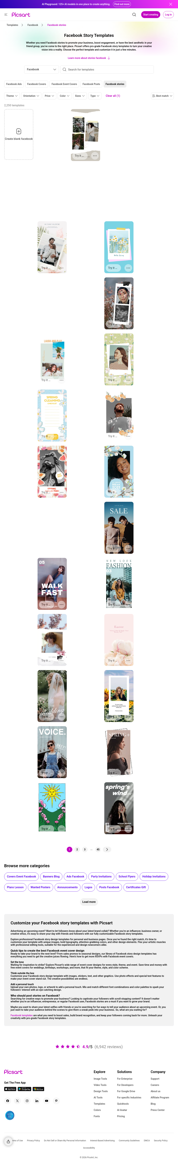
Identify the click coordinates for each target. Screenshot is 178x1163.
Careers (155, 1085)
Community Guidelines (129, 1140)
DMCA (147, 1140)
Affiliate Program (160, 1097)
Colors (97, 1110)
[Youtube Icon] (46, 1100)
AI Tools (98, 1097)
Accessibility (89, 1148)
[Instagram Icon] (27, 1100)
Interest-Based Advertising (102, 1140)
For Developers (125, 1085)
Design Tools (101, 1091)
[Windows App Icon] (38, 1090)
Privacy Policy (33, 1140)
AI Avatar (122, 1110)
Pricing (121, 1116)
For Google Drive (126, 1091)
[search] (134, 14)
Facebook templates (22, 1015)
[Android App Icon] (24, 1090)
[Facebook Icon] (7, 1100)
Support (155, 1078)
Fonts (97, 1116)
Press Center (158, 1110)
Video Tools (100, 1085)
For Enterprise (124, 1078)
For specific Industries (129, 1097)
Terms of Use (16, 1140)
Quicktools (123, 1103)
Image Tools (100, 1078)
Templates (99, 1103)
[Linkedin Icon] (36, 1100)
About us (155, 1091)
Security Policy (161, 1140)
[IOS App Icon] (10, 1090)
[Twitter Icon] (17, 1100)
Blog (153, 1103)
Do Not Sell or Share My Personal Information (65, 1140)
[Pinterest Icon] (56, 1100)
